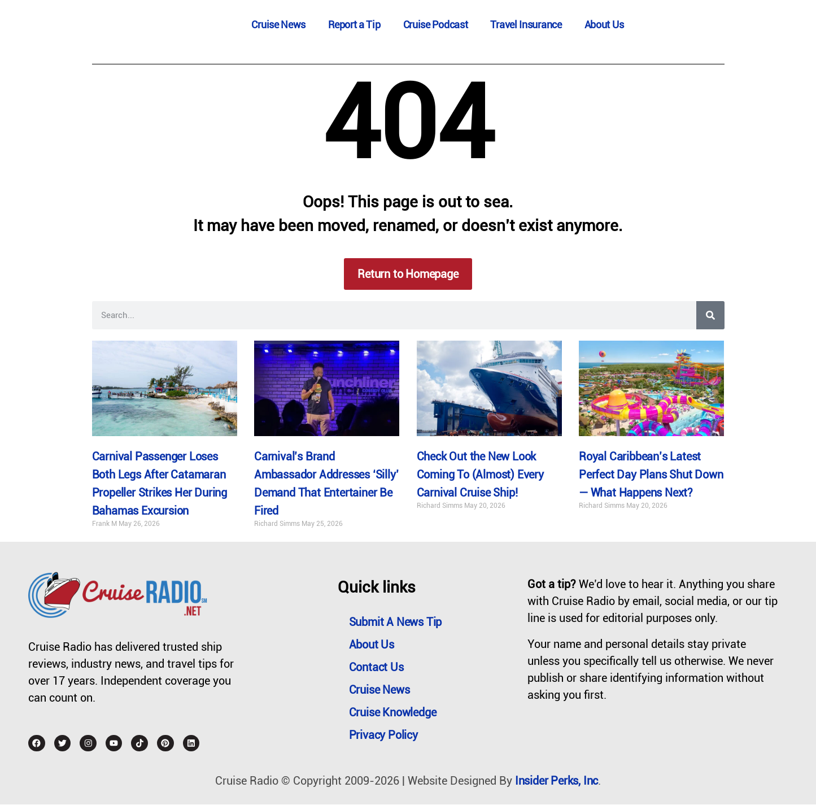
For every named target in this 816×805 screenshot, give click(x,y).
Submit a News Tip (395, 622)
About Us (604, 25)
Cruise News (278, 25)
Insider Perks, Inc (556, 781)
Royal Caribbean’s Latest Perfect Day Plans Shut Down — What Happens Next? (651, 475)
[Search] (710, 315)
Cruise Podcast (435, 25)
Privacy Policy (383, 735)
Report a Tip (354, 25)
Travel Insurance (525, 25)
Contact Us (376, 667)
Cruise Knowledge (393, 712)
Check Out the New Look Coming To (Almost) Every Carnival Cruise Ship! (480, 475)
